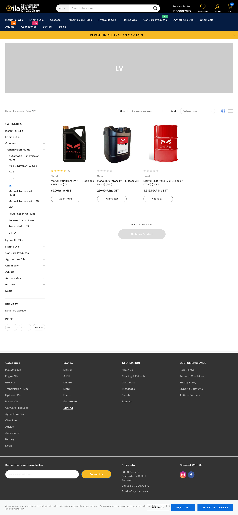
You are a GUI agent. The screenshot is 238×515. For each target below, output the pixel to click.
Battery (10, 439)
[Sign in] (217, 8)
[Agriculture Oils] (183, 20)
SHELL (67, 376)
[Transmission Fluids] (79, 20)
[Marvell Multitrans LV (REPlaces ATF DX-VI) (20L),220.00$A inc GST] (118, 182)
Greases (10, 382)
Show (122, 111)
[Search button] (155, 8)
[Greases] (55, 20)
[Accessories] (28, 27)
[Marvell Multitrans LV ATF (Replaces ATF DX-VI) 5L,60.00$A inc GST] (72, 182)
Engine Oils (11, 376)
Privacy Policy (17, 508)
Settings (158, 507)
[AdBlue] (9, 27)
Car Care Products (16, 408)
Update (39, 327)
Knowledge (128, 389)
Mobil (66, 389)
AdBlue (9, 426)
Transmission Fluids (17, 389)
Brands (126, 395)
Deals (8, 445)
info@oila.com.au (139, 491)
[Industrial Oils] (14, 20)
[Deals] (62, 27)
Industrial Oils (13, 370)
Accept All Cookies (215, 507)
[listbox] (197, 111)
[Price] (25, 319)
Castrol (67, 382)
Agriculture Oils (14, 414)
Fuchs (67, 395)
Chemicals (11, 420)
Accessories (12, 433)
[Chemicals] (206, 20)
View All (68, 408)
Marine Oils (11, 401)
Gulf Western (71, 401)
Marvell (67, 370)
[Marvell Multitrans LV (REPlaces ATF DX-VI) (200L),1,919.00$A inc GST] (165, 182)
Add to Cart (65, 199)
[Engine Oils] (36, 20)
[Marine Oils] (130, 20)
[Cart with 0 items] (228, 8)
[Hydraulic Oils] (107, 20)
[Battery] (47, 27)
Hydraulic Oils (13, 395)
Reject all (183, 507)
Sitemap (127, 401)
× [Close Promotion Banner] (234, 35)
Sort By (174, 111)
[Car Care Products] (155, 20)
